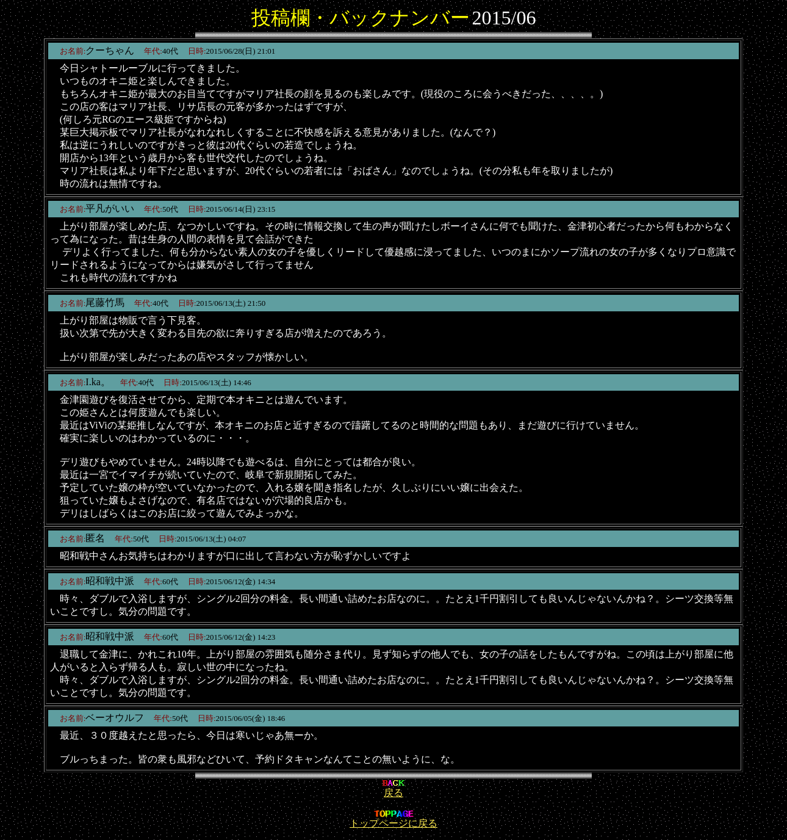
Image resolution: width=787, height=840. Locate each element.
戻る (393, 788)
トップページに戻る (393, 818)
